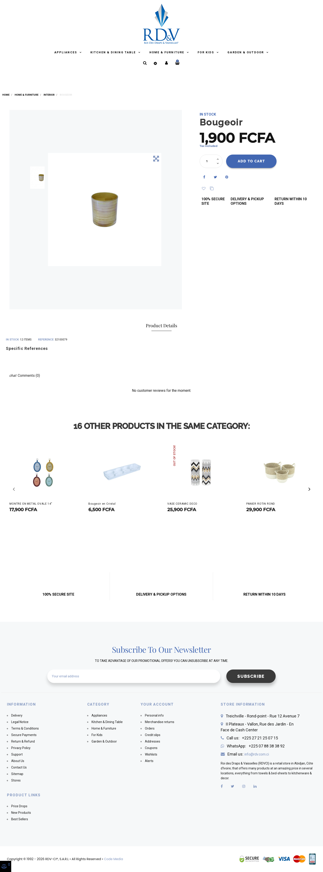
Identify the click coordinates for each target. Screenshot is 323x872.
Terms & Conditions (25, 728)
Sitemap (17, 774)
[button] (309, 489)
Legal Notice (19, 722)
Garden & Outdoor (246, 52)
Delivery (16, 715)
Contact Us (19, 767)
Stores (16, 780)
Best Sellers (19, 819)
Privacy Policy (21, 748)
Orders (150, 728)
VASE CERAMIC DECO (182, 503)
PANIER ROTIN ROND (260, 503)
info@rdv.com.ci (256, 754)
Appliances (66, 52)
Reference (46, 339)
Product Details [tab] (161, 325)
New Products (21, 812)
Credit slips (152, 735)
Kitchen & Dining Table (113, 52)
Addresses (152, 741)
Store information (243, 704)
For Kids (206, 52)
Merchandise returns (159, 722)
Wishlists (151, 754)
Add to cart (251, 161)
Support (17, 754)
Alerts (149, 761)
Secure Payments (24, 735)
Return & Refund (23, 741)
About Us (17, 761)
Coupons (151, 748)
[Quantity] (209, 161)
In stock (12, 339)
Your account (157, 704)
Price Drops (19, 806)
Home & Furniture (167, 52)
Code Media (113, 859)
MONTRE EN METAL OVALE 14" (30, 503)
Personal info (154, 715)
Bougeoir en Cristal (102, 503)
